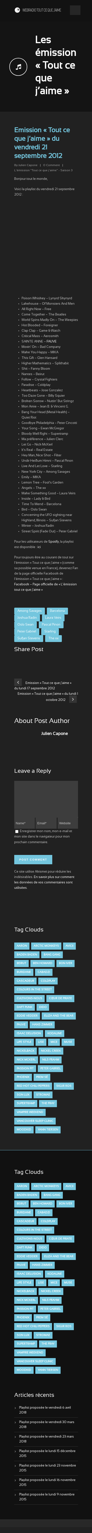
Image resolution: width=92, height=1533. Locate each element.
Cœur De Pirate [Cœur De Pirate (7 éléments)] (60, 1004)
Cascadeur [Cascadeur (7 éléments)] (25, 987)
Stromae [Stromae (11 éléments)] (43, 1101)
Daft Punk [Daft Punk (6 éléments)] (24, 1013)
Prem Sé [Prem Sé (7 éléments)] (42, 1083)
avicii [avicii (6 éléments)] (69, 952)
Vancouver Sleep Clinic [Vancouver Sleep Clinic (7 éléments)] (35, 1127)
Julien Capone (28, 165)
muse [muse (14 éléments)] (68, 1048)
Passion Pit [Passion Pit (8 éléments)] (25, 1074)
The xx (53, 638)
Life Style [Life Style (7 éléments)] (24, 1048)
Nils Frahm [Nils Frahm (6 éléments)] (50, 1065)
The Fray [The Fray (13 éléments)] (47, 1109)
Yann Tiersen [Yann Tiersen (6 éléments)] (48, 1135)
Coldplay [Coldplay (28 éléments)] (48, 987)
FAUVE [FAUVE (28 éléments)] (21, 1030)
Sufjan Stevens (28, 638)
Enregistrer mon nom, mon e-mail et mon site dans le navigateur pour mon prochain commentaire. (43, 843)
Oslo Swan (25, 624)
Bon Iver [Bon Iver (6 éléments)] (65, 969)
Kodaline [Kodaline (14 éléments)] (54, 1039)
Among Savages (29, 611)
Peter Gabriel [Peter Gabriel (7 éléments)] (50, 1074)
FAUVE (52, 341)
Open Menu (75, 10)
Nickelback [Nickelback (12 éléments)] (25, 1057)
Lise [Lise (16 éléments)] (41, 1048)
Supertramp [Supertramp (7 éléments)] (26, 1109)
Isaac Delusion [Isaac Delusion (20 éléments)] (29, 1039)
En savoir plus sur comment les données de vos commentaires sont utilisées (44, 888)
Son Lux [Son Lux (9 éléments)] (23, 1101)
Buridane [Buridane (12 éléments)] (24, 978)
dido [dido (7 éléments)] (43, 1013)
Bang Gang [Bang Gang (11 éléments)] (52, 960)
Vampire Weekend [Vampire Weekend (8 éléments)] (30, 1118)
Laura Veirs (53, 617)
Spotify (53, 541)
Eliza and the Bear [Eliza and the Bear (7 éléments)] (58, 1022)
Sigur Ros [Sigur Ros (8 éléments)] (63, 1092)
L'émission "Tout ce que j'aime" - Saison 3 (43, 170)
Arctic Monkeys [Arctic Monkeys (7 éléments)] (46, 952)
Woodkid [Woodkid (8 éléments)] (24, 1135)
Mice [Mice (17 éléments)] (54, 1048)
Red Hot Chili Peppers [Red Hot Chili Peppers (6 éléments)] (33, 1092)
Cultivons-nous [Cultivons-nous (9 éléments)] (29, 1004)
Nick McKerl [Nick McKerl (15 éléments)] (26, 1065)
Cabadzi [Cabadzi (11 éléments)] (44, 978)
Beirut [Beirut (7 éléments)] (21, 969)
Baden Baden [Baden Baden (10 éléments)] (27, 960)
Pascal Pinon (51, 624)
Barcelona (57, 611)
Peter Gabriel (26, 631)
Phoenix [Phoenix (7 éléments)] (23, 1083)
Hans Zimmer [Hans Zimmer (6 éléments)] (42, 1030)
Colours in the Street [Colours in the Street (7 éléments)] (34, 995)
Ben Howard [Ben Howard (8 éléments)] (42, 969)
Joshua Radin (27, 617)
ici (39, 547)
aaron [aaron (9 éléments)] (22, 952)
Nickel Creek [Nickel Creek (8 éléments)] (51, 1057)
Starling (50, 631)
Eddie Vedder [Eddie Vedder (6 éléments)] (27, 1022)
